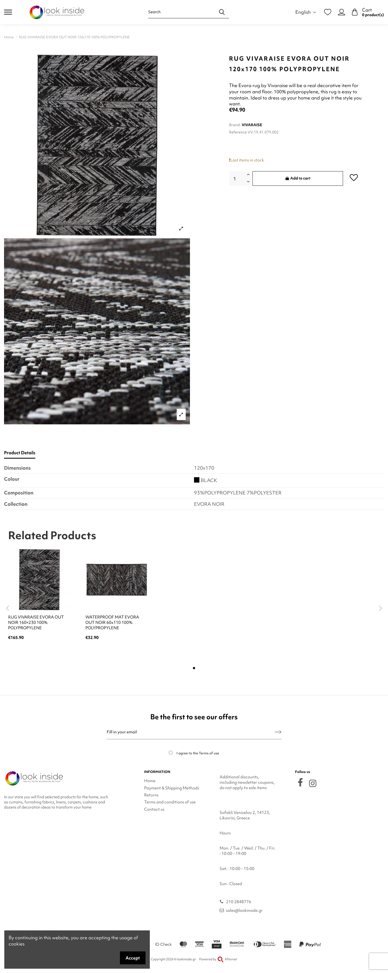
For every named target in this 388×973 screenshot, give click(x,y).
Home (149, 780)
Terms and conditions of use (170, 802)
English (306, 12)
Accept (133, 958)
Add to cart (298, 178)
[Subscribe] (278, 732)
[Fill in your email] (191, 732)
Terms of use (209, 753)
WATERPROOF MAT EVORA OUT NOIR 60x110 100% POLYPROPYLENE (112, 622)
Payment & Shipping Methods (171, 788)
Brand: (235, 124)
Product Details (19, 453)
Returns (151, 795)
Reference (238, 132)
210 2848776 (238, 902)
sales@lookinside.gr (244, 910)
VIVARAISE (252, 124)
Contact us (154, 809)
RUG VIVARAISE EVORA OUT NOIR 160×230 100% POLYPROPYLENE (36, 622)
